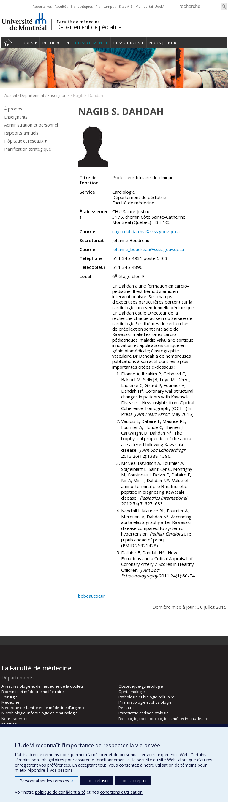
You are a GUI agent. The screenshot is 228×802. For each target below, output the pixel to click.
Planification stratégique (27, 149)
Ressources (126, 42)
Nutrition (9, 724)
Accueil (8, 42)
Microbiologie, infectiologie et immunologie (39, 713)
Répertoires (42, 6)
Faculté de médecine (78, 21)
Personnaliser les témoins (46, 781)
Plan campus (106, 6)
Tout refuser (97, 780)
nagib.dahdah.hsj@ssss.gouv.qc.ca (146, 231)
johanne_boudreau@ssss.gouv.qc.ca (148, 249)
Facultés (61, 6)
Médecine (10, 702)
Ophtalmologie (131, 691)
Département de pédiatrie (88, 27)
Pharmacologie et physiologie (145, 702)
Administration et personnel (31, 125)
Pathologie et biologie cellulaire (146, 697)
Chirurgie (9, 697)
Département (89, 42)
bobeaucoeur (91, 596)
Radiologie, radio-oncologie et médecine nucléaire (163, 718)
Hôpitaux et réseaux (23, 141)
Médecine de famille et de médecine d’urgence (43, 707)
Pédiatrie (126, 707)
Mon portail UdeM (149, 6)
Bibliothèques (82, 6)
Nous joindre (164, 42)
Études (26, 42)
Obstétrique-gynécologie (140, 686)
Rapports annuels (21, 133)
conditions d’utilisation (121, 792)
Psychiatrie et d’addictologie (143, 713)
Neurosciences (14, 718)
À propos (13, 109)
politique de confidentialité (60, 792)
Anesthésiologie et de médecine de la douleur (42, 686)
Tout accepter (133, 780)
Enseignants (59, 95)
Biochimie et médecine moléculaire (32, 691)
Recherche (54, 42)
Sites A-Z (125, 6)
